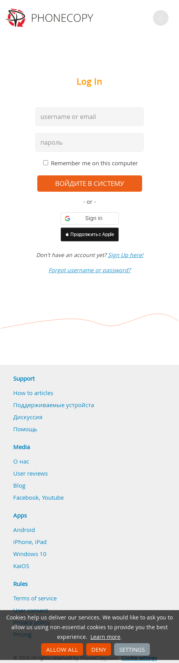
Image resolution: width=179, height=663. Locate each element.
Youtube (53, 497)
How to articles (33, 393)
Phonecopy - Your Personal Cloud (51, 18)
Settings (132, 649)
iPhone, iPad (30, 542)
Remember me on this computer (94, 163)
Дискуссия (27, 417)
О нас (21, 461)
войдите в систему (89, 183)
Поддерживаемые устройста (53, 405)
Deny (98, 649)
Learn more (105, 636)
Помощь (25, 429)
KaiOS (21, 566)
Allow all (62, 649)
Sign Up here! (125, 255)
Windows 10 (30, 554)
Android (24, 530)
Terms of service (35, 598)
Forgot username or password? (89, 270)
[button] (90, 218)
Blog (19, 485)
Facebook (26, 497)
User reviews (30, 473)
